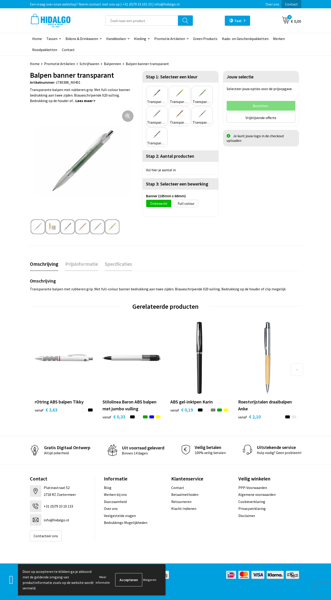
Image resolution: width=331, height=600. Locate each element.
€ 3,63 (46, 410)
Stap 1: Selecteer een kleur (171, 77)
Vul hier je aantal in (161, 170)
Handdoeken (116, 38)
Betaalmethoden (184, 494)
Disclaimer (246, 515)
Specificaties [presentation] (118, 264)
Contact (291, 4)
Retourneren (181, 501)
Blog (107, 487)
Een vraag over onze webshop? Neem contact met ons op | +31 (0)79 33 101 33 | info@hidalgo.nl (105, 4)
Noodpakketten (44, 49)
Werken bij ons (115, 494)
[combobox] (141, 20)
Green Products (205, 38)
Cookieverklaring (251, 501)
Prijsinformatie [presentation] (81, 264)
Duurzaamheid (115, 501)
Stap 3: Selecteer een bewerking (177, 184)
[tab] (44, 264)
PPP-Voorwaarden (252, 487)
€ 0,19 (181, 410)
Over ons (272, 4)
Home (37, 38)
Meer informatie (103, 580)
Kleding (140, 38)
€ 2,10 (249, 417)
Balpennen (112, 63)
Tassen (51, 38)
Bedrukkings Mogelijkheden (125, 522)
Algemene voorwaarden (257, 494)
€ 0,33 (114, 417)
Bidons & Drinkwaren (82, 38)
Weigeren (149, 580)
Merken (279, 38)
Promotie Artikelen (169, 38)
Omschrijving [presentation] (44, 264)
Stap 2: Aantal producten (170, 156)
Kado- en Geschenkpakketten (245, 38)
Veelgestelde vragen (120, 515)
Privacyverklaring (252, 508)
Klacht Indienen (183, 508)
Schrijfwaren (89, 63)
